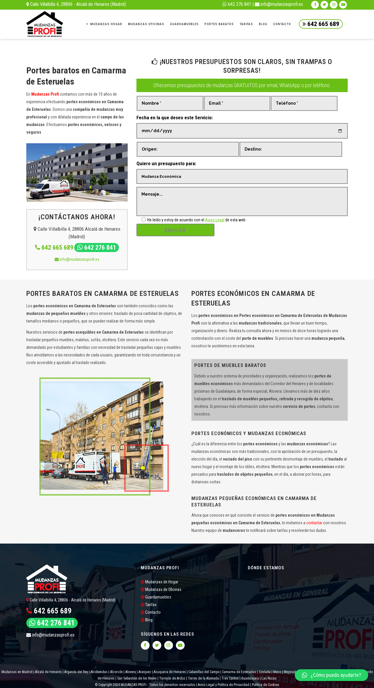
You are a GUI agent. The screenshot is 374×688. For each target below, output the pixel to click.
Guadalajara (250, 678)
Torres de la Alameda (203, 678)
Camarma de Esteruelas (239, 672)
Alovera (130, 672)
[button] (331, 675)
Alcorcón (116, 672)
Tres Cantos (230, 678)
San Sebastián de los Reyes (137, 678)
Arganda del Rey (76, 672)
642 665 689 (320, 23)
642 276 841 (237, 4)
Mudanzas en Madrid (16, 672)
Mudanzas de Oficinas (161, 589)
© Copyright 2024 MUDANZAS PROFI (121, 685)
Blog (147, 620)
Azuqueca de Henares (170, 672)
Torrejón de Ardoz (172, 678)
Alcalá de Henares (48, 672)
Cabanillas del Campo (203, 672)
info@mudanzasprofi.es (279, 4)
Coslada (265, 672)
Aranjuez (144, 672)
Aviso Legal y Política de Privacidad (223, 685)
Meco (277, 672)
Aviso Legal (214, 220)
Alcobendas (99, 672)
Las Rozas (268, 678)
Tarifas (149, 604)
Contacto (151, 612)
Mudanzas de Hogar (159, 582)
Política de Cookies (265, 685)
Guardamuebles (156, 597)
